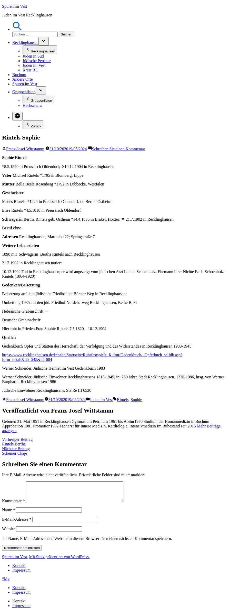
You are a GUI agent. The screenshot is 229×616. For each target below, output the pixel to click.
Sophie (136, 399)
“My (5, 583)
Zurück (33, 124)
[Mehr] (17, 116)
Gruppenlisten (24, 92)
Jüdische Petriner (37, 61)
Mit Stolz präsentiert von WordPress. (59, 560)
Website (8, 532)
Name (8, 513)
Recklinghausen (25, 42)
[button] (17, 29)
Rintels (122, 399)
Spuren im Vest (14, 6)
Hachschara (32, 105)
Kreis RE (30, 70)
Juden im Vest (34, 65)
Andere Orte (22, 79)
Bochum (19, 74)
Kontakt (19, 569)
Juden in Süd (33, 56)
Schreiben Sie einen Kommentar (118, 149)
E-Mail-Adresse (16, 523)
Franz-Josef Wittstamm (25, 149)
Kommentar (13, 504)
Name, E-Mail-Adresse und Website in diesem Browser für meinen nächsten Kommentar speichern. (90, 542)
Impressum (21, 574)
